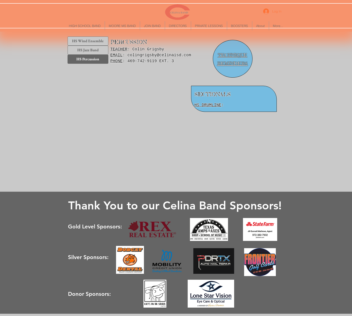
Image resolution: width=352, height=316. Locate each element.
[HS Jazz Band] (88, 50)
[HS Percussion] (88, 59)
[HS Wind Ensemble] (88, 41)
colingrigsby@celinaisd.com (159, 55)
